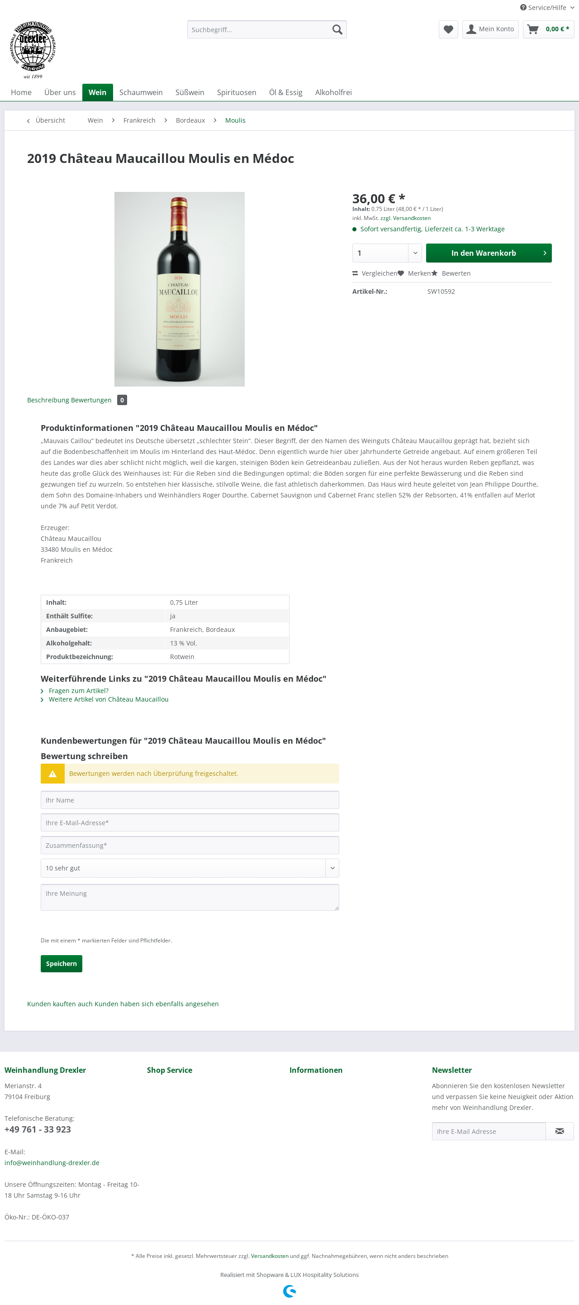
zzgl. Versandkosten (405, 218)
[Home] (21, 92)
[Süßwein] (190, 92)
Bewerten (451, 273)
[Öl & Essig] (286, 92)
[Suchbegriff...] (267, 29)
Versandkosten (270, 1256)
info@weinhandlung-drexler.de (52, 1162)
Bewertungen (99, 400)
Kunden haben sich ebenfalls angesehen (157, 1003)
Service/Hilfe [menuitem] (544, 7)
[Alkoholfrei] (333, 92)
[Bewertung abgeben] (190, 868)
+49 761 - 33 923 (38, 1129)
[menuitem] (267, 33)
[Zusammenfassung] (190, 845)
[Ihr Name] (190, 800)
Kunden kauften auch (60, 1003)
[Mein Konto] (490, 29)
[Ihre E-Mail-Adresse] (190, 822)
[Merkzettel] (448, 29)
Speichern (61, 963)
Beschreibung (48, 400)
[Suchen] (337, 29)
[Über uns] (60, 92)
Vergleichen (375, 273)
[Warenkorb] (548, 29)
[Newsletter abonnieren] (560, 1131)
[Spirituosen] (237, 92)
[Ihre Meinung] (190, 897)
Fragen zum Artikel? (75, 690)
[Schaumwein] (141, 92)
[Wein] (97, 92)
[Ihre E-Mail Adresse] (489, 1131)
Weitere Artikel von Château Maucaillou (105, 699)
